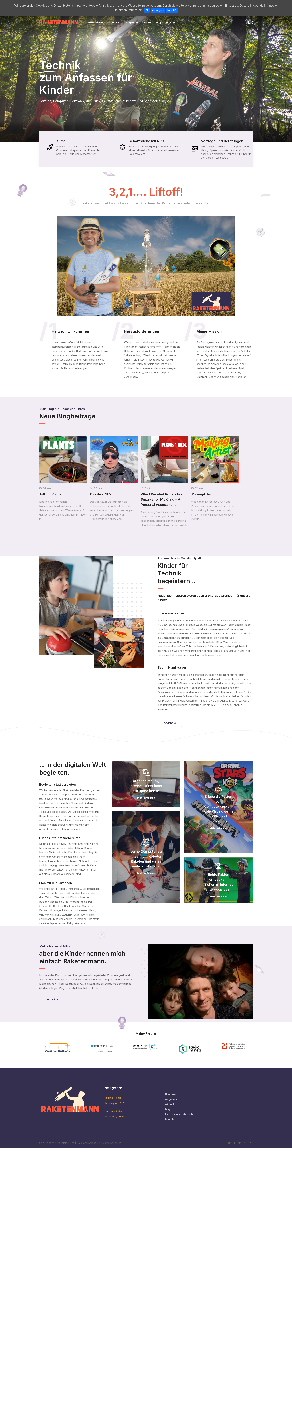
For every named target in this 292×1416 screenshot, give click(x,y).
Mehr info (172, 10)
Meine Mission (95, 22)
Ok (147, 10)
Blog (158, 22)
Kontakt (170, 22)
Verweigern (158, 10)
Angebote (132, 22)
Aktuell (146, 22)
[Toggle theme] (249, 22)
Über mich (115, 22)
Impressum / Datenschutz (181, 1114)
